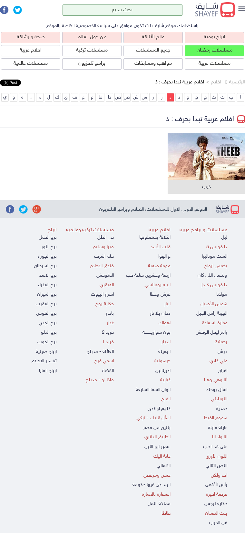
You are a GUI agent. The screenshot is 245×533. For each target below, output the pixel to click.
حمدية (221, 409)
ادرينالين (163, 371)
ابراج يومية (214, 37)
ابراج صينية (46, 352)
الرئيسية (237, 82)
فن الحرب (218, 523)
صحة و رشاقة (31, 37)
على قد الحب (215, 447)
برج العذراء (47, 285)
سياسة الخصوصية (93, 26)
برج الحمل (48, 237)
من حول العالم (92, 37)
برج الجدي (48, 323)
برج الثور (49, 247)
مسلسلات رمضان (214, 50)
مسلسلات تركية (92, 50)
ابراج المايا (48, 371)
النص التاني (216, 466)
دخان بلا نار (160, 313)
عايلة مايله (217, 428)
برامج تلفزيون (91, 64)
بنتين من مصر (157, 428)
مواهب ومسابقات (153, 64)
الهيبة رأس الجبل (211, 313)
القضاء (108, 371)
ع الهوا (164, 256)
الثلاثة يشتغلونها (155, 237)
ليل (224, 237)
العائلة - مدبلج (100, 352)
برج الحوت (47, 342)
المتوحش (105, 275)
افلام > (213, 82)
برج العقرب (46, 304)
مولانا (221, 294)
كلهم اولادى (159, 409)
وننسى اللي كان (212, 275)
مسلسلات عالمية (31, 64)
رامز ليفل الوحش (211, 332)
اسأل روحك (216, 390)
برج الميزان (47, 294)
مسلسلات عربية (214, 64)
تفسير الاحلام (44, 361)
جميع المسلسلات (153, 50)
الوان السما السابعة (153, 390)
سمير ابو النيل (157, 447)
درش (222, 352)
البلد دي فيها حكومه (151, 485)
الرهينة (164, 352)
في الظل (105, 237)
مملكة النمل (159, 504)
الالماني (164, 466)
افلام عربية (31, 50)
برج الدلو (49, 332)
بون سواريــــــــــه (156, 332)
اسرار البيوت (102, 294)
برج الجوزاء (47, 256)
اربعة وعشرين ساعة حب (148, 275)
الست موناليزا (214, 256)
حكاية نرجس (215, 504)
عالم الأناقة (153, 37)
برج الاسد (48, 275)
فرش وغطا (160, 294)
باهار (110, 313)
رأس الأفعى (216, 485)
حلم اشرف (104, 256)
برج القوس (46, 313)
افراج (222, 371)
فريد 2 (108, 332)
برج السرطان (45, 266)
